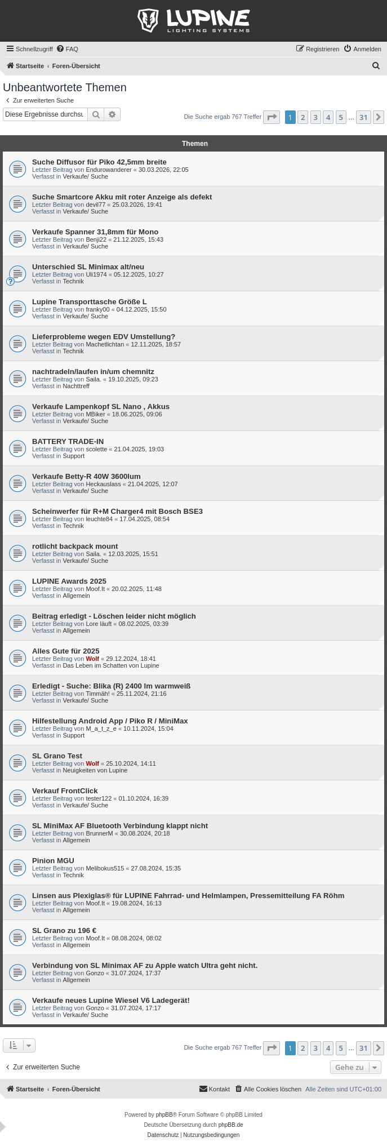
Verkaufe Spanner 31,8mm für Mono (95, 232)
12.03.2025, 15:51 (133, 553)
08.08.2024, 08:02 (137, 938)
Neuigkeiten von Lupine (95, 770)
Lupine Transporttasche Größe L (89, 301)
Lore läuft (99, 623)
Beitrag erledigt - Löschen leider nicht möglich (114, 616)
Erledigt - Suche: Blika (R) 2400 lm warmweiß (111, 686)
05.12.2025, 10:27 (139, 274)
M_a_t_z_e (101, 728)
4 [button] (328, 117)
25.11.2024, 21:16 (142, 693)
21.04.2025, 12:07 (153, 484)
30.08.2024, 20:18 (145, 833)
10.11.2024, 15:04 (148, 728)
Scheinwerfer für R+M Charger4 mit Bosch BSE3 (117, 511)
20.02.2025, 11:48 (137, 588)
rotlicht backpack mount (75, 546)
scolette (96, 449)
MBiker (95, 414)
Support (73, 455)
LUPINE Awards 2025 (69, 581)
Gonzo (95, 973)
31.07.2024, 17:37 (136, 973)
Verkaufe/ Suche (85, 176)
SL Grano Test (57, 756)
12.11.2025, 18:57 (156, 344)
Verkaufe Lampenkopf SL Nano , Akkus (101, 406)
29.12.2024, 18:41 (131, 658)
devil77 (95, 204)
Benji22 (96, 239)
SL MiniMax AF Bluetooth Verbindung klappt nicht (120, 825)
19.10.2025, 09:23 (133, 379)
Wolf (92, 658)
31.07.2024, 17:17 (136, 1008)
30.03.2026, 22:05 (164, 169)
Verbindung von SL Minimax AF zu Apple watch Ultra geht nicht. (144, 965)
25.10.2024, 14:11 (131, 763)
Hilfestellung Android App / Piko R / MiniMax (110, 721)
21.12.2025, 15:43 (138, 239)
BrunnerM (99, 833)
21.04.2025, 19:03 (139, 449)
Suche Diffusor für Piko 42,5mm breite (99, 162)
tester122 (99, 798)
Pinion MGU (53, 860)
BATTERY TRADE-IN (68, 441)
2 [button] (303, 117)
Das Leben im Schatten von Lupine (111, 665)
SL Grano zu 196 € (64, 930)
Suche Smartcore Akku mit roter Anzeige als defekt (122, 197)
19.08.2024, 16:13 (137, 903)
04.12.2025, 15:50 (142, 309)
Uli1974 (96, 274)
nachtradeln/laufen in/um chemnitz (93, 371)
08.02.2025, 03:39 (144, 623)
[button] (271, 117)
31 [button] (363, 117)
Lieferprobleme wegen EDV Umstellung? (103, 336)
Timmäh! (97, 693)
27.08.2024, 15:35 (156, 868)
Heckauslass (103, 484)
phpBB (164, 1115)
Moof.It (95, 588)
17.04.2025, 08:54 (144, 519)
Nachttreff (76, 386)
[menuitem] (67, 49)
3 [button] (316, 117)
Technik (73, 281)
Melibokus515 (105, 868)
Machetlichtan (105, 344)
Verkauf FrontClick (65, 791)
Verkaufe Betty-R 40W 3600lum (86, 476)
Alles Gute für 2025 (65, 651)
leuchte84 (99, 519)
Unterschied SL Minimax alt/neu (88, 267)
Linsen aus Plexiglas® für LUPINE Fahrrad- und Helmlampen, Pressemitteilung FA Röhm (188, 895)
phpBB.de (231, 1125)
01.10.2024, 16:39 (144, 798)
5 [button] (341, 117)
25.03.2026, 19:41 (137, 204)
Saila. (93, 379)
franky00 (97, 309)
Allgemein (76, 595)
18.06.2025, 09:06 (137, 414)
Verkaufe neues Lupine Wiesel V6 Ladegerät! (111, 1000)
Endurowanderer (108, 169)
